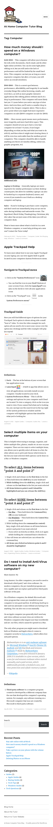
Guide (37, 236)
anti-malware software (36, 642)
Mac (39, 421)
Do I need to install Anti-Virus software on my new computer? (25, 565)
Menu (45, 17)
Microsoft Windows (18, 645)
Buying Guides (21, 236)
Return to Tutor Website (14, 817)
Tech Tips (12, 783)
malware (11, 651)
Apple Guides (19, 421)
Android (10, 648)
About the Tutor (11, 812)
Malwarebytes (27, 634)
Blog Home (8, 807)
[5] (16, 650)
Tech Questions (19, 709)
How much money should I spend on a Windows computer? (23, 50)
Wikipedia (13, 673)
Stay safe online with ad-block (18, 742)
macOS (33, 645)
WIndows (11, 238)
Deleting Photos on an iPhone (18, 758)
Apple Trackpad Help (19, 247)
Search (7, 720)
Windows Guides (34, 551)
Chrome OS (41, 645)
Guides (26, 551)
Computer (31, 236)
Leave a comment (22, 238)
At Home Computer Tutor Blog (23, 26)
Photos (17, 553)
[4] (28, 645)
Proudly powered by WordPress (36, 823)
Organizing (11, 553)
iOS (20, 648)
